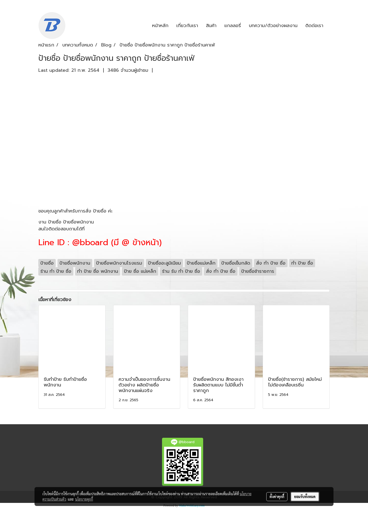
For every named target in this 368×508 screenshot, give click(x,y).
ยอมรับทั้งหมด (305, 496)
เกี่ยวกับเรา (187, 25)
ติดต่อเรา (314, 25)
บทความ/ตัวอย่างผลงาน (273, 25)
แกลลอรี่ (232, 25)
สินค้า (211, 25)
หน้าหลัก (160, 25)
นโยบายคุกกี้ (84, 499)
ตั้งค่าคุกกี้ (277, 496)
